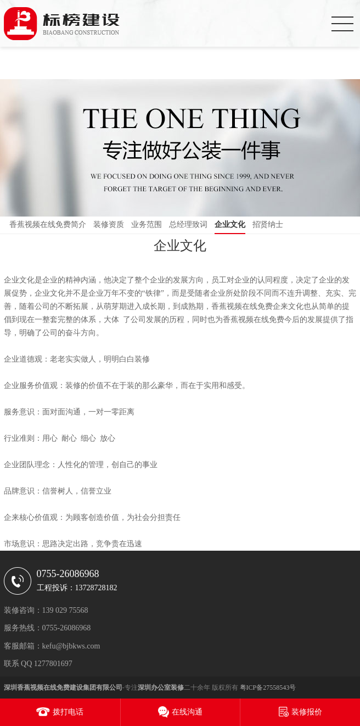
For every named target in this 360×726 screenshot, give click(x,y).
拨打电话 (68, 712)
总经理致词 (188, 224)
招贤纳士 (267, 224)
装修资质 (108, 224)
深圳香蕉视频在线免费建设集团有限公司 (63, 687)
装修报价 (306, 712)
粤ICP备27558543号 (268, 687)
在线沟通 (187, 712)
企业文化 (230, 224)
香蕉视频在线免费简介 (47, 224)
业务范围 (146, 224)
